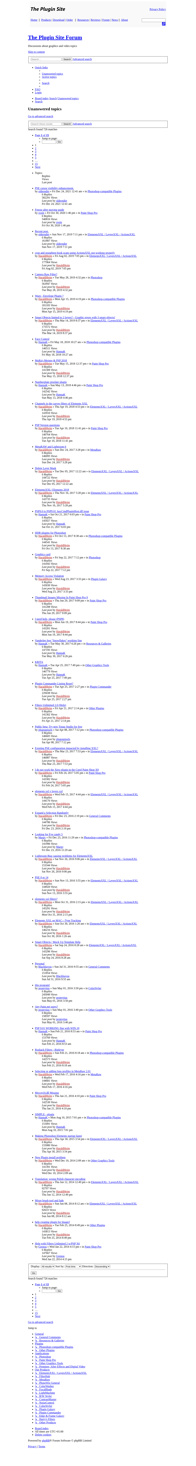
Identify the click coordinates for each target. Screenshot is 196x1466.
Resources (83, 19)
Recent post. (42, 231)
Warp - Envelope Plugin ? (49, 295)
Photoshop (96, 277)
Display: (43, 1266)
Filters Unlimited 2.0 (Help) (50, 705)
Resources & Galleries (98, 643)
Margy (42, 837)
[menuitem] (52, 73)
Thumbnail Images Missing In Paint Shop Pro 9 (61, 597)
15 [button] (36, 163)
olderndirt (43, 191)
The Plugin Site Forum (55, 37)
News (115, 19)
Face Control (42, 338)
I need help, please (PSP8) (49, 618)
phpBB (46, 1440)
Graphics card (42, 554)
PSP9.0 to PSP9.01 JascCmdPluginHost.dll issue (62, 511)
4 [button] (35, 154)
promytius (44, 988)
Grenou (42, 1246)
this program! (42, 985)
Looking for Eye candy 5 (49, 834)
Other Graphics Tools (97, 665)
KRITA (39, 662)
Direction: (96, 1266)
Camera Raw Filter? (46, 274)
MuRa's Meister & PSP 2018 (51, 360)
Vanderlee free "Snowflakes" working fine (58, 640)
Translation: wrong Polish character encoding (60, 1178)
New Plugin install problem (50, 1157)
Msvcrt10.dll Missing (47, 1092)
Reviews (95, 19)
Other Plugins (96, 708)
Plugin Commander (100, 686)
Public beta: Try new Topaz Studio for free (58, 726)
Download (58, 19)
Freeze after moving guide (49, 209)
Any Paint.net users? (46, 1006)
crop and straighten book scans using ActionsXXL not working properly (75, 252)
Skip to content (36, 51)
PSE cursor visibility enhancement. (54, 188)
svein (41, 212)
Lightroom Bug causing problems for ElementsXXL (64, 855)
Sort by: (68, 1266)
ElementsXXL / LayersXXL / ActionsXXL (111, 234)
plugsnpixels (45, 729)
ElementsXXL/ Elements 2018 (52, 489)
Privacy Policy (158, 9)
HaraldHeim (45, 255)
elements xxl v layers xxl (49, 791)
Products (46, 19)
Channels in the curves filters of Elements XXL (61, 403)
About (124, 19)
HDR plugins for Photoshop (50, 532)
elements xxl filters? (46, 898)
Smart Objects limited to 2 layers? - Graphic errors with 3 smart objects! (75, 317)
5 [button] (35, 157)
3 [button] (35, 151)
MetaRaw (95, 449)
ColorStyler (94, 988)
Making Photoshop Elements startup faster (58, 1135)
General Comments (100, 815)
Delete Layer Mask (45, 468)
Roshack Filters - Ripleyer (49, 1049)
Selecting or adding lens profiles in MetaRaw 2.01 (63, 1071)
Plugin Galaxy (99, 579)
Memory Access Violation (49, 575)
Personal (40, 963)
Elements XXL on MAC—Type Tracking (58, 920)
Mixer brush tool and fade (49, 1200)
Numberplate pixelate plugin (51, 382)
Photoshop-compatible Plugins (104, 191)
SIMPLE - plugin (44, 1114)
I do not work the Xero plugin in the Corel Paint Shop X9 (67, 769)
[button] (42, 135)
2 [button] (35, 148)
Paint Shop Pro (89, 212)
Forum (106, 19)
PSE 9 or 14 (41, 877)
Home (34, 19)
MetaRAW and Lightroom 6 (50, 446)
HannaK (43, 342)
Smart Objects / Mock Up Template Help (58, 942)
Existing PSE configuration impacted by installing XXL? (66, 748)
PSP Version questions (47, 425)
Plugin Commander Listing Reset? (54, 683)
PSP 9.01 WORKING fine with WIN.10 (57, 1028)
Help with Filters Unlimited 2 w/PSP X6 (57, 1243)
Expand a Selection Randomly (52, 812)
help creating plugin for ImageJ (52, 1222)
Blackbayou (45, 966)
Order (69, 19)
